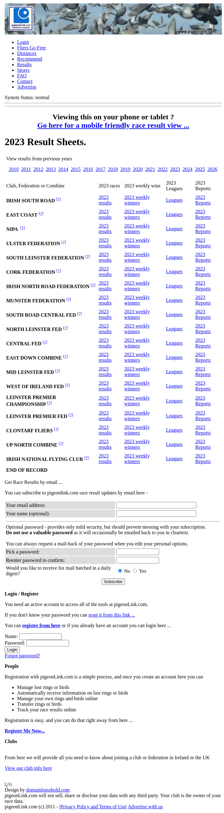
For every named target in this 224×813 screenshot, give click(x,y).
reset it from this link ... (112, 615)
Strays (23, 70)
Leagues (174, 200)
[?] (58, 199)
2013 (51, 169)
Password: (15, 642)
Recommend (29, 59)
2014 (63, 169)
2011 (26, 169)
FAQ (22, 75)
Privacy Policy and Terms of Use (93, 806)
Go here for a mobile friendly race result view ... (113, 125)
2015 (75, 169)
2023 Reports (203, 200)
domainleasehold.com (48, 789)
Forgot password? (22, 655)
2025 (200, 169)
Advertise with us (145, 806)
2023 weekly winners (137, 200)
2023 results (105, 200)
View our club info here (28, 768)
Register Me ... (25, 730)
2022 (162, 169)
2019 (125, 169)
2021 (150, 169)
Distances (26, 53)
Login (23, 42)
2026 (212, 169)
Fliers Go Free (31, 47)
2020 (138, 169)
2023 (175, 169)
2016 (88, 169)
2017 (100, 169)
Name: (11, 636)
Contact (25, 81)
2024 (187, 169)
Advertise (26, 87)
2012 (38, 169)
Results (24, 64)
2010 (14, 169)
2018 (113, 169)
